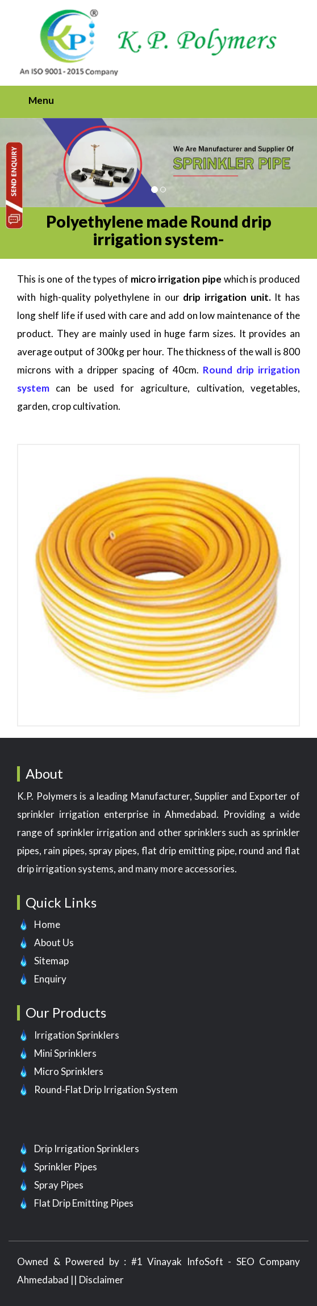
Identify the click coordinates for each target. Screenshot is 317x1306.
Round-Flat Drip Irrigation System (106, 1089)
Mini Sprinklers (65, 1053)
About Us (54, 942)
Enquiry (50, 979)
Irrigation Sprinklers (76, 1035)
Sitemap (51, 961)
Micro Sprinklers (68, 1071)
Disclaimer (101, 1280)
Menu (41, 100)
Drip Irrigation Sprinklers (86, 1148)
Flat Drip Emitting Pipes (84, 1203)
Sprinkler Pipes (65, 1167)
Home (47, 924)
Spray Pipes (59, 1185)
